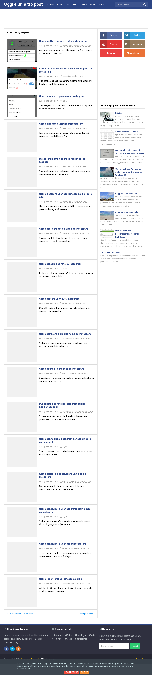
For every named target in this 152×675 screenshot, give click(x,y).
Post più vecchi (86, 625)
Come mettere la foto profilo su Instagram (66, 41)
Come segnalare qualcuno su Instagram (64, 97)
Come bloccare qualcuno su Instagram (63, 126)
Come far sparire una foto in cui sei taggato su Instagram (61, 71)
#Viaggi (68, 650)
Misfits (118, 113)
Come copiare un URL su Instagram (61, 304)
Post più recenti (14, 625)
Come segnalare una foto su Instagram (63, 375)
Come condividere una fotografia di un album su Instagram (63, 520)
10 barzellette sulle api (112, 258)
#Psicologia (80, 646)
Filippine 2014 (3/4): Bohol (127, 217)
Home (9, 33)
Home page (28, 625)
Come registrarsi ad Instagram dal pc (63, 589)
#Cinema (58, 646)
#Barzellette (81, 650)
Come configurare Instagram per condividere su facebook (60, 448)
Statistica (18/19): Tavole (126, 132)
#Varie (59, 650)
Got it (84, 672)
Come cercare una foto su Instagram (62, 268)
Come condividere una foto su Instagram (65, 553)
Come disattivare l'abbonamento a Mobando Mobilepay (127, 238)
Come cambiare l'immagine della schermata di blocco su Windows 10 (129, 176)
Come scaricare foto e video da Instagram (66, 233)
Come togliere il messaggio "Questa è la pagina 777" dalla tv (129, 154)
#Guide (68, 646)
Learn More (72, 672)
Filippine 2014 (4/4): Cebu (127, 198)
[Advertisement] (76, 18)
